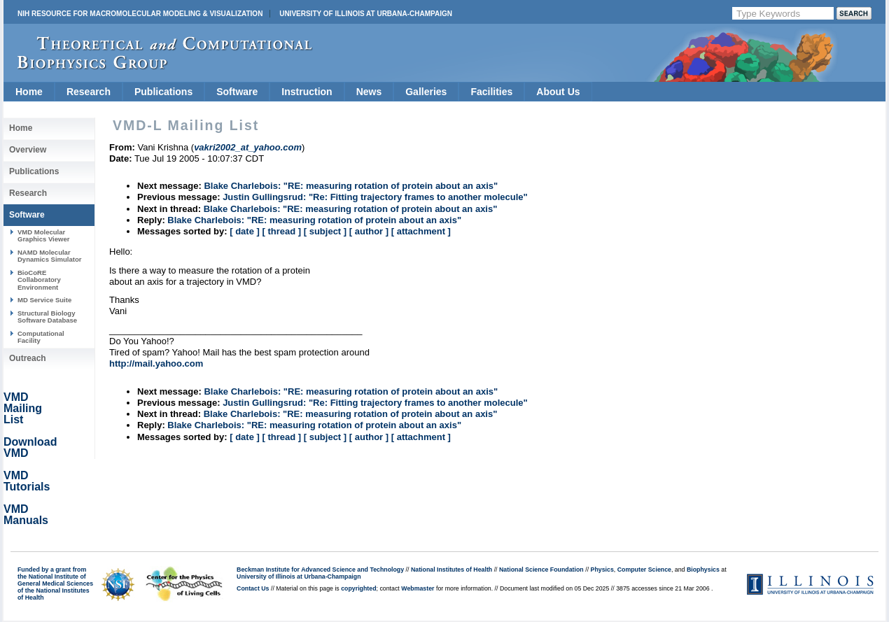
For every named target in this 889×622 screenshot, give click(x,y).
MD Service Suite (44, 300)
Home (29, 91)
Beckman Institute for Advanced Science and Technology (320, 569)
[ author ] (368, 231)
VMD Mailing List (23, 408)
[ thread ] (281, 231)
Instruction (306, 91)
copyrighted (358, 588)
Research (88, 91)
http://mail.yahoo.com (156, 363)
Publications (163, 91)
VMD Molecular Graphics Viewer (43, 235)
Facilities (491, 91)
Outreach (27, 358)
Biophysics (703, 569)
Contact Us (253, 588)
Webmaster (417, 588)
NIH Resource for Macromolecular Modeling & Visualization (140, 13)
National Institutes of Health (451, 569)
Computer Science (644, 569)
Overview (27, 150)
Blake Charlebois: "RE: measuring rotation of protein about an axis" (351, 186)
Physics (602, 569)
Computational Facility (41, 337)
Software (237, 91)
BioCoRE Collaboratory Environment (39, 280)
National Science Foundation (541, 569)
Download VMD (30, 447)
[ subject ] (325, 231)
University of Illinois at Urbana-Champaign (365, 13)
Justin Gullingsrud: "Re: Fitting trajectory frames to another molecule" (375, 197)
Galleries (426, 91)
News (369, 91)
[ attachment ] (421, 231)
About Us (558, 91)
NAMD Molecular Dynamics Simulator (50, 255)
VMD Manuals (26, 514)
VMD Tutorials (27, 481)
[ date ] (245, 231)
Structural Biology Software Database (47, 316)
